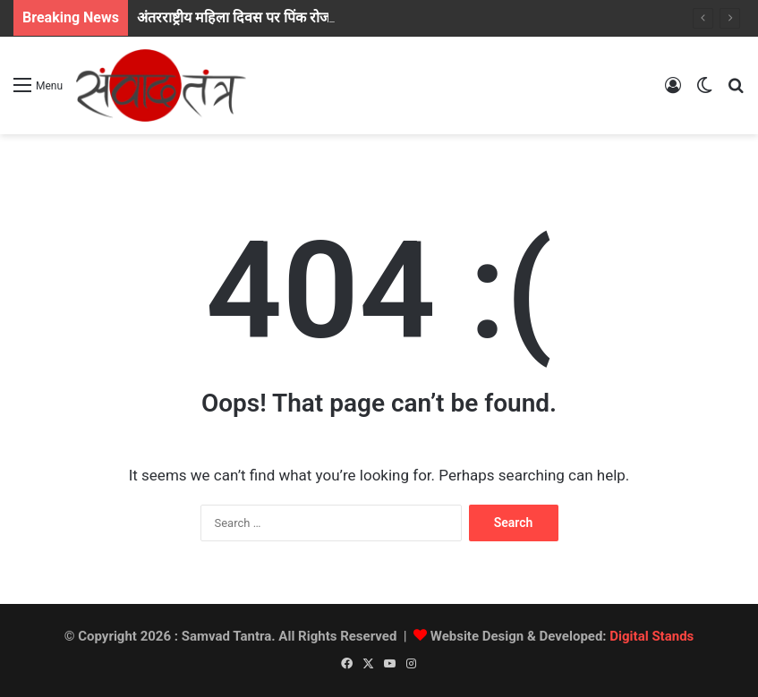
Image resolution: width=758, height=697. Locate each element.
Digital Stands (651, 636)
